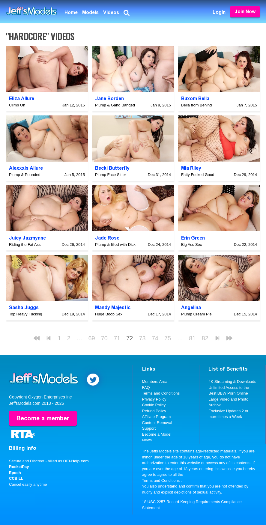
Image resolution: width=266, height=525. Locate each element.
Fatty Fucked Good (197, 174)
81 (192, 338)
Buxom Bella (195, 98)
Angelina (191, 307)
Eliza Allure (21, 98)
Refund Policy (154, 411)
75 (167, 338)
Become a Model (157, 434)
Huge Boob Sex (108, 314)
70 (104, 338)
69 (91, 338)
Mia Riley (191, 168)
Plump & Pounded (24, 174)
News (147, 440)
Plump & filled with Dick (115, 244)
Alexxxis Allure (26, 168)
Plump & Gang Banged (115, 105)
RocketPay (19, 466)
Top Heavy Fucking (25, 314)
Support (149, 428)
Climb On (17, 105)
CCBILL (16, 478)
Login (219, 12)
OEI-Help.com (76, 461)
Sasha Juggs (24, 307)
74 (155, 338)
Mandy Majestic (112, 307)
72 (129, 338)
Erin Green (193, 238)
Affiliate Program (156, 416)
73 (142, 338)
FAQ (146, 387)
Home (71, 12)
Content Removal (157, 422)
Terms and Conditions (161, 393)
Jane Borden (109, 98)
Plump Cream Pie (196, 314)
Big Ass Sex (191, 244)
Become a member (42, 418)
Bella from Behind (196, 105)
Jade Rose (107, 238)
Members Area (155, 381)
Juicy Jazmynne (27, 238)
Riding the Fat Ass (25, 244)
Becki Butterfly (112, 168)
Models (90, 12)
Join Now (245, 11)
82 (205, 338)
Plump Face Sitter (110, 174)
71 (117, 338)
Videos (111, 12)
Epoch (15, 472)
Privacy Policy (154, 399)
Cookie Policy (154, 405)
